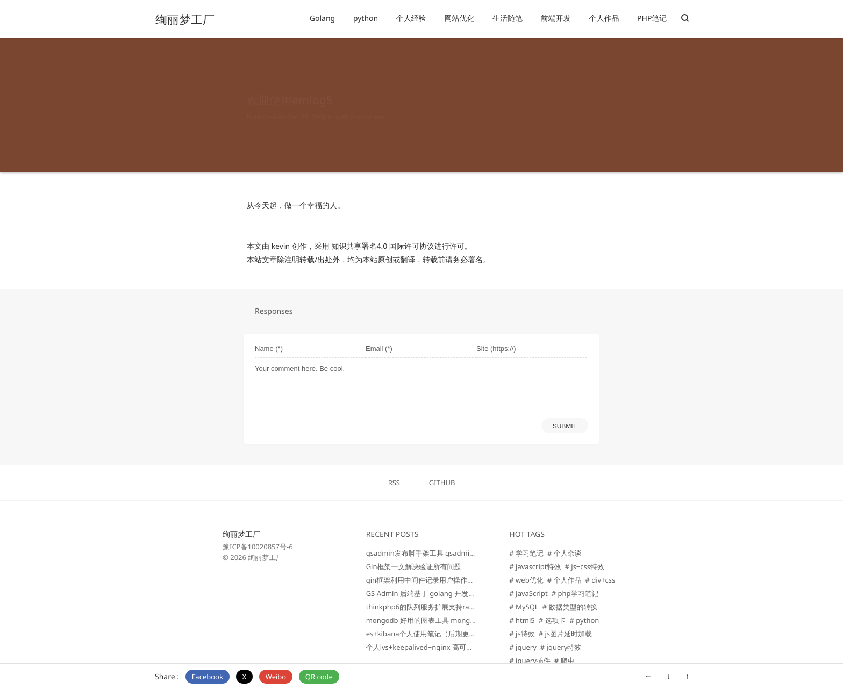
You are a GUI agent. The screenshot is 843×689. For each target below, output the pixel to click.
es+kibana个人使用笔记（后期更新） (424, 633)
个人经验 (411, 18)
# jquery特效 (561, 647)
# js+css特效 (585, 566)
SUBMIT (565, 426)
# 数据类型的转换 (570, 607)
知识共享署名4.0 (359, 246)
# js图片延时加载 (565, 633)
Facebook (207, 676)
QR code (319, 676)
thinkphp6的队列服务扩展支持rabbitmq (429, 607)
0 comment (368, 106)
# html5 (521, 620)
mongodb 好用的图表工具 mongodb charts (435, 620)
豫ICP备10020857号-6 (258, 546)
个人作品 (604, 18)
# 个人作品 (564, 580)
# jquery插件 (530, 660)
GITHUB (442, 482)
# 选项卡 (552, 620)
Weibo (276, 676)
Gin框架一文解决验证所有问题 (413, 566)
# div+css (600, 580)
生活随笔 (507, 18)
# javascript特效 (535, 566)
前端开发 (556, 18)
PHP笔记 (652, 18)
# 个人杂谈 (564, 553)
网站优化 (459, 18)
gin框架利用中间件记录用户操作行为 (423, 580)
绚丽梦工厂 (185, 19)
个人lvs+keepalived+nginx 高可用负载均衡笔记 (440, 647)
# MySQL (523, 607)
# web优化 (526, 580)
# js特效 (521, 633)
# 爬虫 (564, 660)
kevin (281, 246)
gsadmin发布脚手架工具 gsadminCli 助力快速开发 (446, 553)
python (365, 18)
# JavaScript (528, 593)
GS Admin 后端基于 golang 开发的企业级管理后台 (445, 593)
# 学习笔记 (526, 553)
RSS (394, 482)
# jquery (523, 647)
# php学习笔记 (575, 593)
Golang (322, 18)
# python (584, 620)
